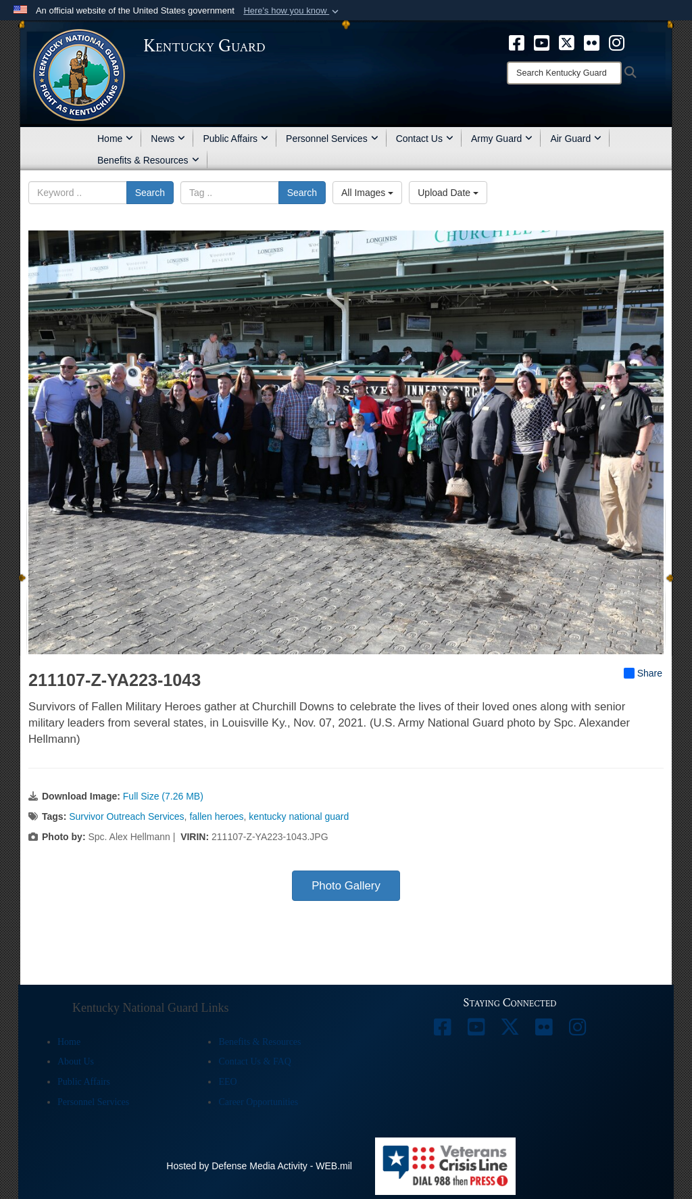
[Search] (564, 73)
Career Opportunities (258, 1102)
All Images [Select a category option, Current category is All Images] (367, 192)
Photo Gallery (346, 885)
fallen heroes (216, 816)
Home (115, 138)
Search (150, 192)
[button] (292, 11)
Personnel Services (332, 138)
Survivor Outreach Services (126, 816)
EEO (227, 1082)
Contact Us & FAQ (254, 1061)
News (168, 138)
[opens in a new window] (516, 41)
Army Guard (502, 138)
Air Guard (575, 138)
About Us (75, 1061)
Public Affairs (235, 138)
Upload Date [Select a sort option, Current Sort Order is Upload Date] (448, 192)
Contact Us (424, 138)
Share (643, 673)
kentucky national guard (299, 816)
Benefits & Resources (148, 160)
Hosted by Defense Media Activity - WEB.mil (259, 1165)
